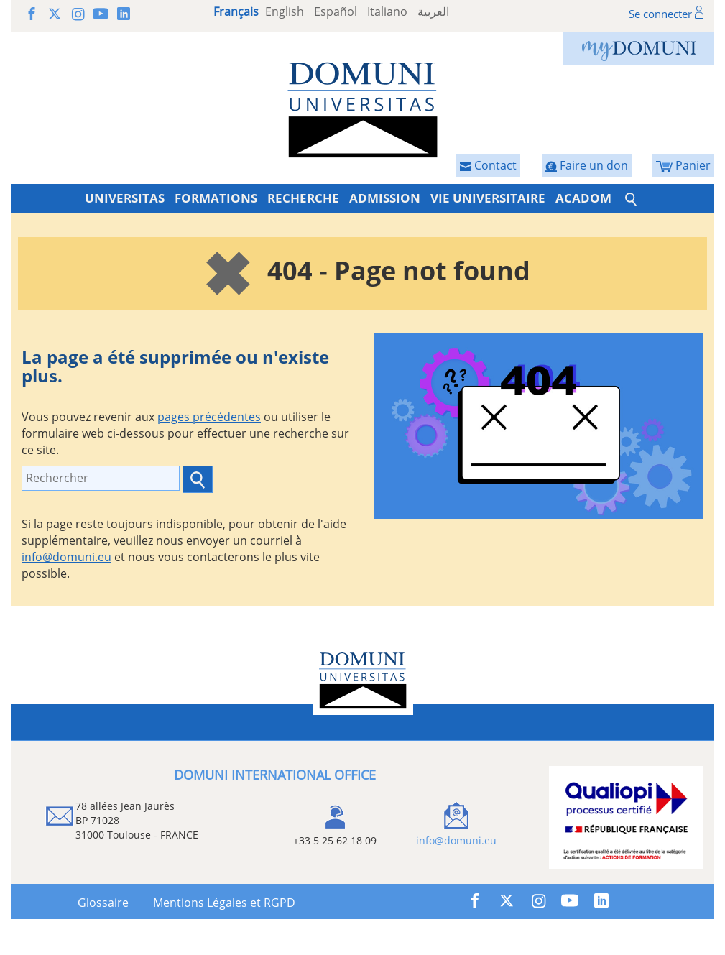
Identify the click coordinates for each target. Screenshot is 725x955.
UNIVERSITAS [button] (125, 198)
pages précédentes (209, 417)
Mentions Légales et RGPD (224, 902)
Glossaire (103, 902)
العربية (433, 11)
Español (335, 11)
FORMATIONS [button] (216, 198)
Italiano (387, 11)
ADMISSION (384, 198)
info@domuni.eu (66, 557)
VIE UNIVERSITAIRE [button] (487, 198)
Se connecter (660, 13)
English (284, 11)
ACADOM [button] (583, 198)
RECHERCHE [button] (303, 198)
